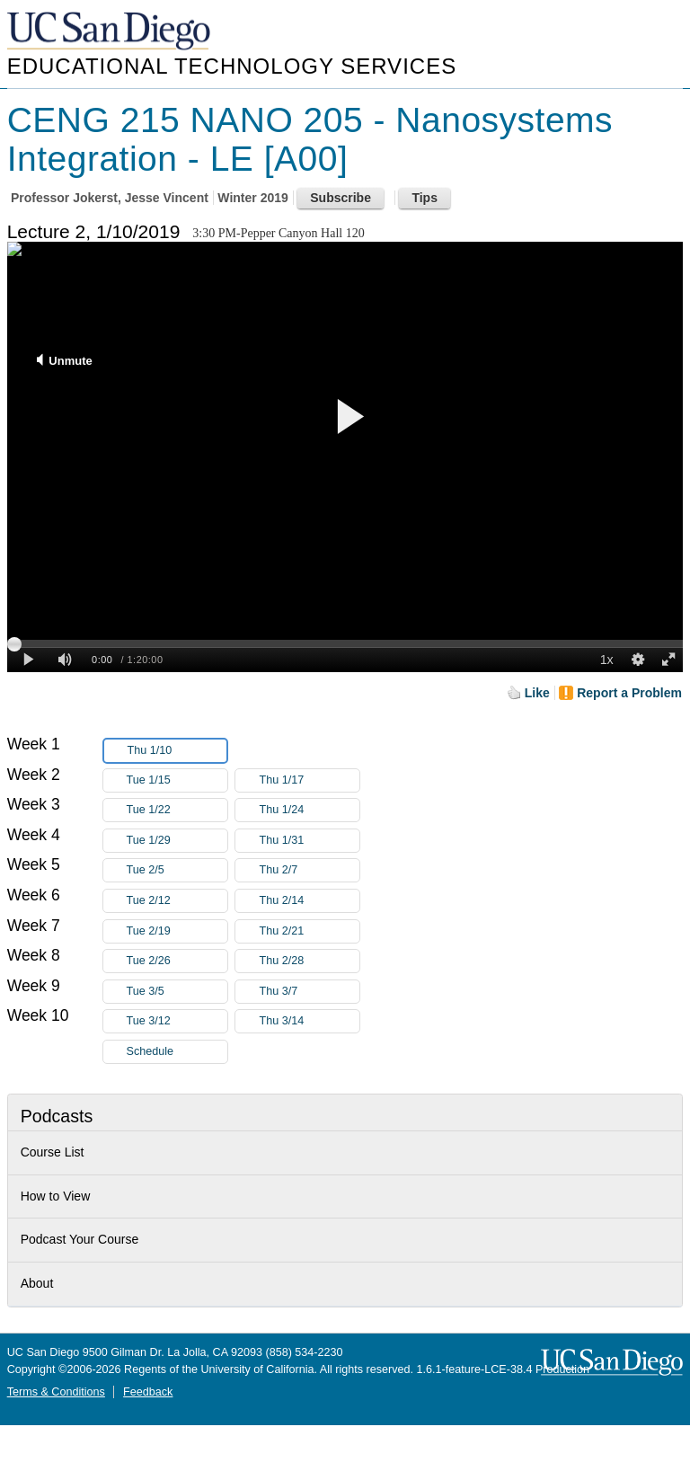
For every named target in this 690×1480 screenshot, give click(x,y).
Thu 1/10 (177, 751)
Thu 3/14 (309, 1021)
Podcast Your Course (80, 1239)
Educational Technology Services (231, 66)
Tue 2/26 (177, 961)
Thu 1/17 (309, 780)
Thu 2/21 (309, 931)
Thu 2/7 (309, 870)
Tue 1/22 (177, 810)
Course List (52, 1152)
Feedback (147, 1392)
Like (537, 693)
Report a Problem (629, 693)
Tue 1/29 (177, 840)
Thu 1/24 (309, 810)
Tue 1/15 (177, 780)
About (37, 1283)
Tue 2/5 (177, 870)
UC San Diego (110, 32)
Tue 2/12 (177, 901)
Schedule (150, 1051)
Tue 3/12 (177, 1021)
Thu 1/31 (309, 840)
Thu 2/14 (309, 901)
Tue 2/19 (177, 931)
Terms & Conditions (56, 1392)
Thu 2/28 (309, 961)
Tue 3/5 (177, 991)
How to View (56, 1196)
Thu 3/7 (309, 991)
